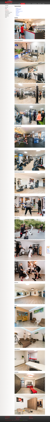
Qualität (6, 8)
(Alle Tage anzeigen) (31, 418)
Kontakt (43, 3)
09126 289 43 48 (19, 416)
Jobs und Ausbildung (7, 13)
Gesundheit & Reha (34, 3)
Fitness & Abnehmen (28, 3)
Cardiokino (17, 10)
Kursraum (17, 13)
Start (19, 3)
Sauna (17, 14)
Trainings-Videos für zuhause (8, 12)
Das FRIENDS (22, 3)
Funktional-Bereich (18, 9)
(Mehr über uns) (6, 418)
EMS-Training (39, 3)
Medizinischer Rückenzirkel (19, 11)
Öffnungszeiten (7, 14)
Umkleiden (17, 15)
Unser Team (6, 7)
